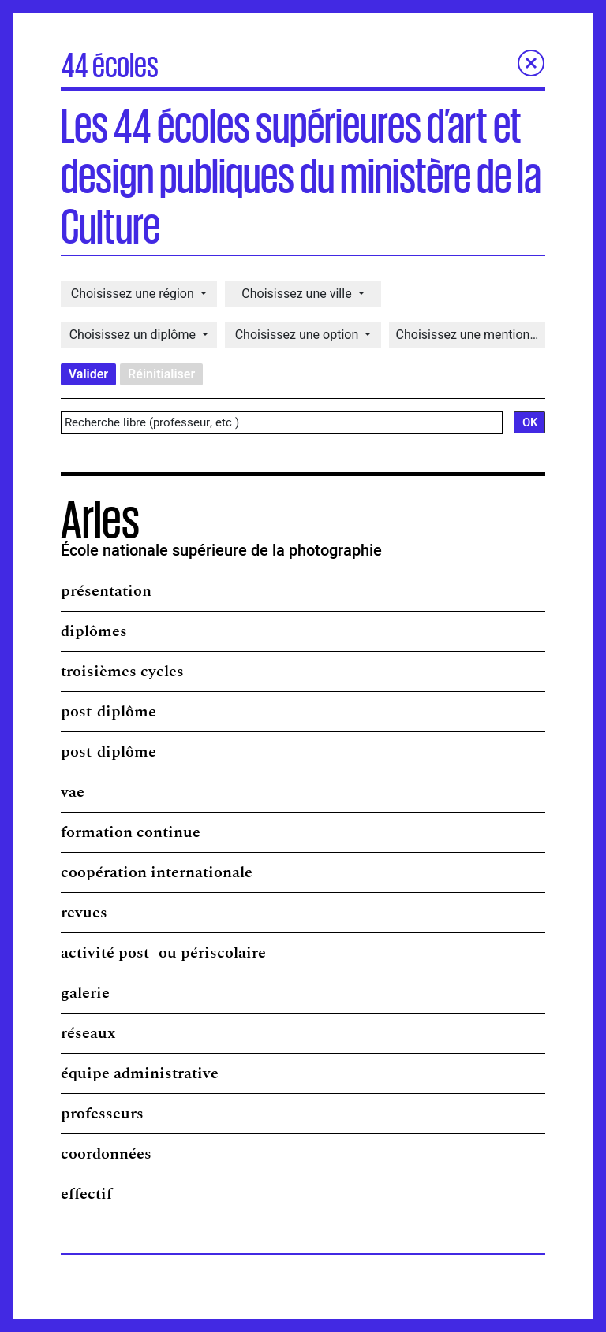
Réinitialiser (161, 373)
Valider (88, 373)
